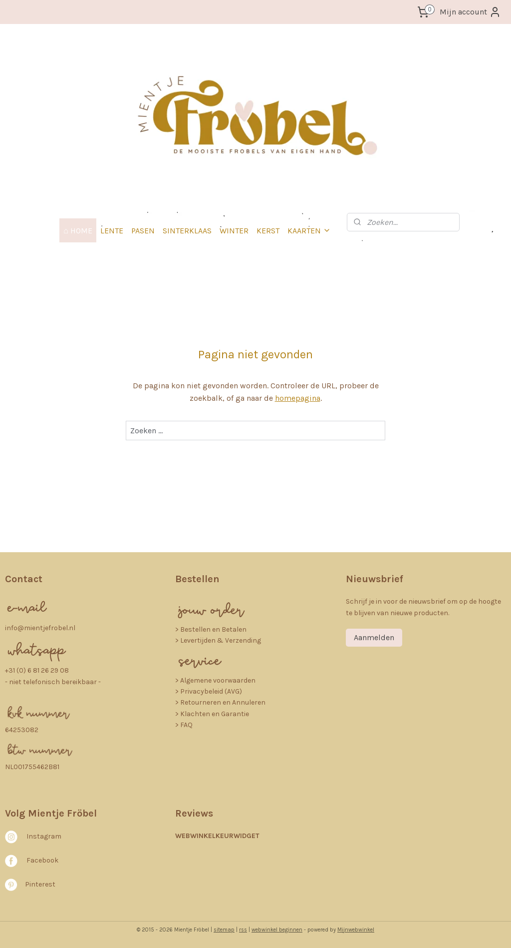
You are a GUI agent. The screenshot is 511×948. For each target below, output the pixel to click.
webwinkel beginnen (277, 930)
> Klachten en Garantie (212, 714)
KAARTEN (309, 230)
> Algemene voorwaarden (215, 680)
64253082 (21, 730)
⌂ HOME (77, 230)
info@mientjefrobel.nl (40, 628)
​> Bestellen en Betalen (211, 629)
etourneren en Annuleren (225, 702)
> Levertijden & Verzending (218, 640)
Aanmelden (374, 637)
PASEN (143, 230)
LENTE (111, 230)
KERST (267, 230)
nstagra (41, 836)
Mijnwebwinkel (355, 930)
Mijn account (470, 12)
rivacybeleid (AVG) (213, 691)
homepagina (297, 398)
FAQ (186, 725)
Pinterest (40, 884)
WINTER (234, 230)
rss (243, 930)
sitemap (224, 930)
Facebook (42, 860)
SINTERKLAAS (187, 230)
